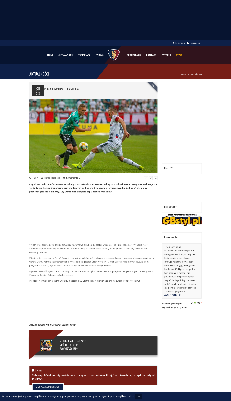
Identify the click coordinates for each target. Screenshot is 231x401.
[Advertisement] (115, 22)
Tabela (99, 55)
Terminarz (84, 55)
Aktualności (65, 55)
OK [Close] (138, 396)
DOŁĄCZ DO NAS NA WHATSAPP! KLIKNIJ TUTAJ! (52, 325)
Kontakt (151, 55)
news (153, 86)
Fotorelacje (134, 55)
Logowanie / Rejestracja (186, 43)
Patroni (166, 55)
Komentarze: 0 (73, 177)
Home (50, 55)
